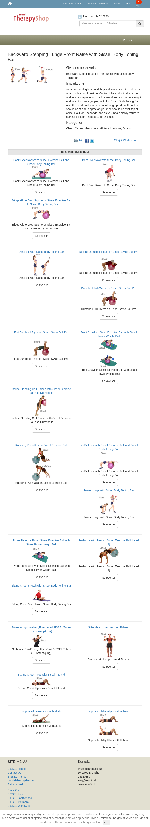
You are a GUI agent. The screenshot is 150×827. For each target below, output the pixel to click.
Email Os (13, 790)
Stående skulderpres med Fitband (108, 627)
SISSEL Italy (15, 794)
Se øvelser (41, 192)
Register (116, 3)
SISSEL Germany (18, 802)
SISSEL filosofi (17, 768)
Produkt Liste (16, 809)
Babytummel (15, 784)
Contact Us (14, 772)
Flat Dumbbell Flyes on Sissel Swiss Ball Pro (41, 332)
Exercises (90, 3)
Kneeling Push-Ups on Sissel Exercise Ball (41, 445)
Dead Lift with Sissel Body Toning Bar (41, 251)
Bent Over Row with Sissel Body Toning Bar (108, 160)
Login (128, 3)
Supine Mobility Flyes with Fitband (108, 711)
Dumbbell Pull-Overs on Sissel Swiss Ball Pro (108, 288)
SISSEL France (17, 776)
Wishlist (103, 3)
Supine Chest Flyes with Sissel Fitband (41, 674)
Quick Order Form (71, 3)
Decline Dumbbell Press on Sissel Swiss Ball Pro (108, 251)
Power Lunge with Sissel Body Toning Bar (108, 490)
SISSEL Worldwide (19, 805)
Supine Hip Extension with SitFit (41, 711)
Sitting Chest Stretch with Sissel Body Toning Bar (41, 585)
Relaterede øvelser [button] (75, 151)
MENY (127, 40)
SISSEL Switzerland (20, 798)
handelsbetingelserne (21, 780)
